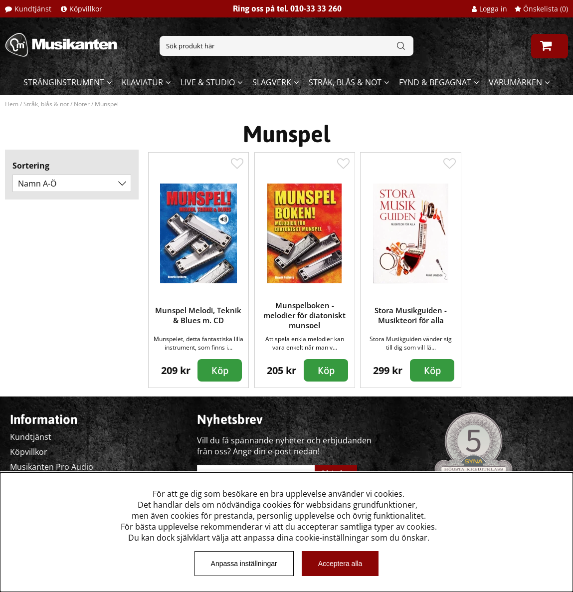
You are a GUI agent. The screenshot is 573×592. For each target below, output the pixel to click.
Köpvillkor (85, 8)
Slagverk (271, 82)
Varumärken (515, 82)
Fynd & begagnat (435, 82)
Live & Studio (208, 82)
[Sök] (286, 46)
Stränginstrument (63, 82)
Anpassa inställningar (244, 564)
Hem (11, 104)
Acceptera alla (340, 564)
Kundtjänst (32, 8)
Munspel (107, 104)
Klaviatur (142, 82)
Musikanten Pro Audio (51, 466)
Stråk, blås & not (345, 82)
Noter (82, 104)
